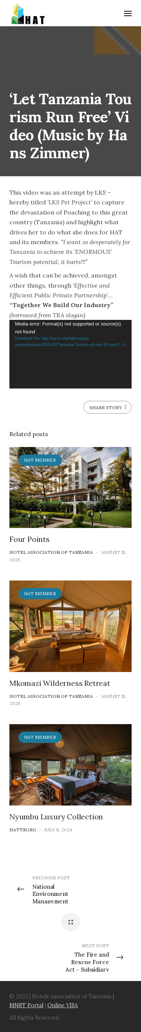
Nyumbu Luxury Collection (56, 816)
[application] (70, 354)
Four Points (29, 539)
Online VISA (62, 1005)
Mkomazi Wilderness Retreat (59, 683)
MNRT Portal (26, 1005)
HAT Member (40, 460)
